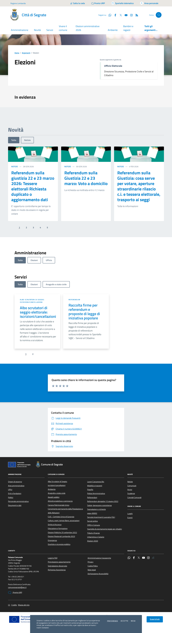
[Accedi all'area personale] (149, 3)
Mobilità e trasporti (94, 485)
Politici (10, 497)
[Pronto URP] (98, 3)
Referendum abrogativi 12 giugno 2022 (102, 501)
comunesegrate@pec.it (17, 587)
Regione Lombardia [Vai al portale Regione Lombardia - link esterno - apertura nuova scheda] (18, 3)
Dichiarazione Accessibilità (98, 573)
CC (9, 605)
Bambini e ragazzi (128, 28)
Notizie (27, 140)
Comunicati (131, 485)
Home (17, 53)
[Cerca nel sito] (159, 15)
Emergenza (52, 540)
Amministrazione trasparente (99, 558)
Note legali (92, 569)
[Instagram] (130, 15)
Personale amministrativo (18, 501)
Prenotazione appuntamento (59, 561)
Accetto (124, 621)
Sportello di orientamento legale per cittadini (104, 529)
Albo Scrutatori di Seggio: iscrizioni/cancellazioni (32, 301)
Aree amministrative (16, 485)
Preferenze (112, 621)
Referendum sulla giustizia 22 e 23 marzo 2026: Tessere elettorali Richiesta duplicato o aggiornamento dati (32, 186)
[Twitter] (119, 15)
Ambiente (113, 30)
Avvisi (129, 489)
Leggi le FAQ (52, 558)
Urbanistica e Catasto (95, 536)
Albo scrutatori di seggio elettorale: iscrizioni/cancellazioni (38, 312)
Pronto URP (15, 592)
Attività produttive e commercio (60, 501)
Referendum (74, 299)
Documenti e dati (14, 505)
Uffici (10, 489)
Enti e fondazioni (14, 493)
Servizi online (92, 521)
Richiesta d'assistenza (57, 569)
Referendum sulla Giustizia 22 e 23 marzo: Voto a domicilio (86, 178)
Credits (14, 605)
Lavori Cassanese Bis (95, 481)
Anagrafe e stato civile (56, 493)
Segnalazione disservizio (57, 565)
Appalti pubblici (53, 497)
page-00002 (92, 513)
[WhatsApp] (109, 15)
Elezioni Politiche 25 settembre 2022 (62, 532)
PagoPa (90, 489)
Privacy (90, 561)
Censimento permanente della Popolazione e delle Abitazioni (65, 510)
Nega (133, 621)
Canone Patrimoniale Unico (58, 505)
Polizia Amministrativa (96, 493)
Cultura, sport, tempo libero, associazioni (63, 520)
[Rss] (135, 15)
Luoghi (130, 513)
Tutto (13, 140)
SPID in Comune (93, 525)
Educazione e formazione (57, 528)
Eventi (129, 517)
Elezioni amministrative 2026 (87, 28)
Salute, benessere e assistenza (99, 505)
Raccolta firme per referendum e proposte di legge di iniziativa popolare (84, 311)
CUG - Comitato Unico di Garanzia (61, 516)
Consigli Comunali (134, 497)
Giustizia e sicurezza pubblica (59, 544)
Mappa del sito (23, 605)
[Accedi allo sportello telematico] (122, 3)
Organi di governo (15, 481)
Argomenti (26, 53)
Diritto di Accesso (54, 524)
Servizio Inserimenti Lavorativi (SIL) (101, 517)
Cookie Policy (93, 565)
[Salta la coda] (77, 3)
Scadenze (131, 493)
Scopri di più (155, 619)
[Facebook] (114, 15)
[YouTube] (125, 15)
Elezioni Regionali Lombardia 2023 (61, 536)
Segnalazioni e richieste (96, 509)
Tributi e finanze (93, 533)
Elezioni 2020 (92, 540)
